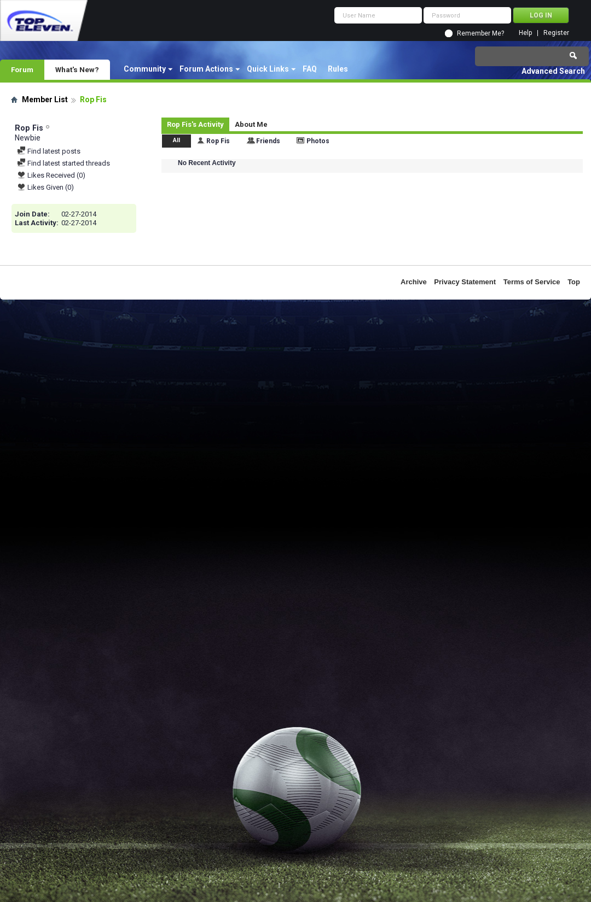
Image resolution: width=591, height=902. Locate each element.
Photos (317, 141)
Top (573, 282)
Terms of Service (531, 282)
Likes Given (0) (45, 187)
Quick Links (268, 69)
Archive (414, 282)
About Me (251, 124)
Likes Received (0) (51, 175)
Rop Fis (218, 141)
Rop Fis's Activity (195, 124)
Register (556, 33)
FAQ (310, 69)
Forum (22, 69)
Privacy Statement (465, 282)
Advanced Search (553, 71)
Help (525, 33)
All (176, 140)
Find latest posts (48, 151)
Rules (338, 69)
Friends (268, 141)
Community (145, 69)
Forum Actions (206, 69)
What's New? (77, 69)
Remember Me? (480, 33)
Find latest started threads (63, 163)
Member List (45, 99)
